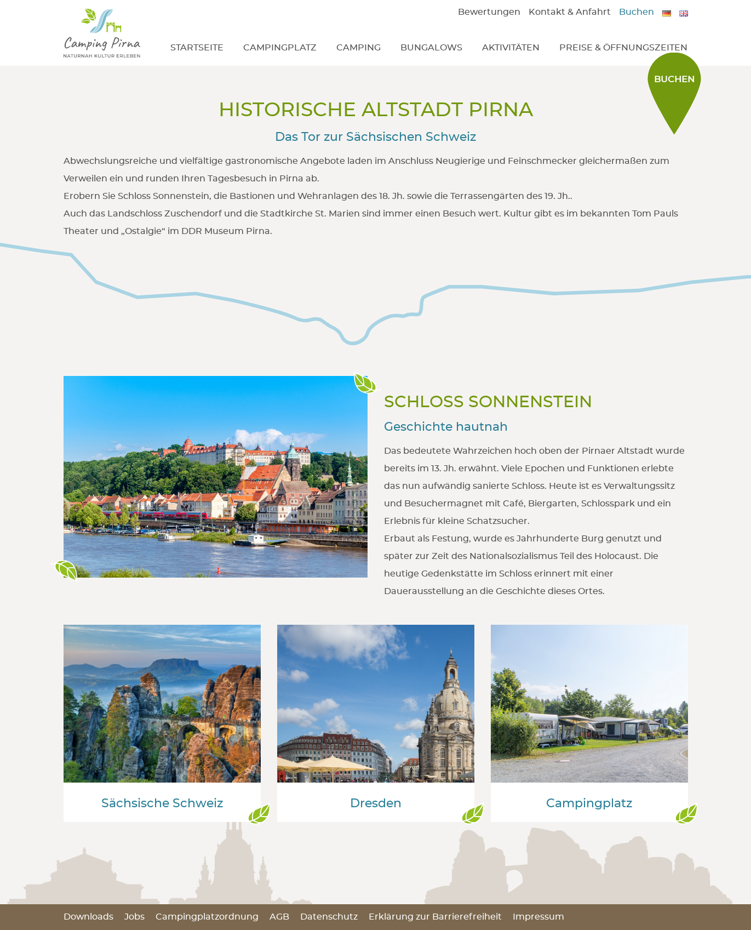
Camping (358, 47)
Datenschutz (329, 916)
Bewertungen (489, 12)
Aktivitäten (511, 47)
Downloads (88, 916)
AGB (279, 916)
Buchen (636, 12)
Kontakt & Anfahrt (570, 12)
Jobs (134, 916)
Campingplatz (280, 47)
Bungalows (431, 47)
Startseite (196, 47)
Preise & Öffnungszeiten (623, 47)
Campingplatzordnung (207, 916)
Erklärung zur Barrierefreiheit (435, 916)
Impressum (538, 916)
